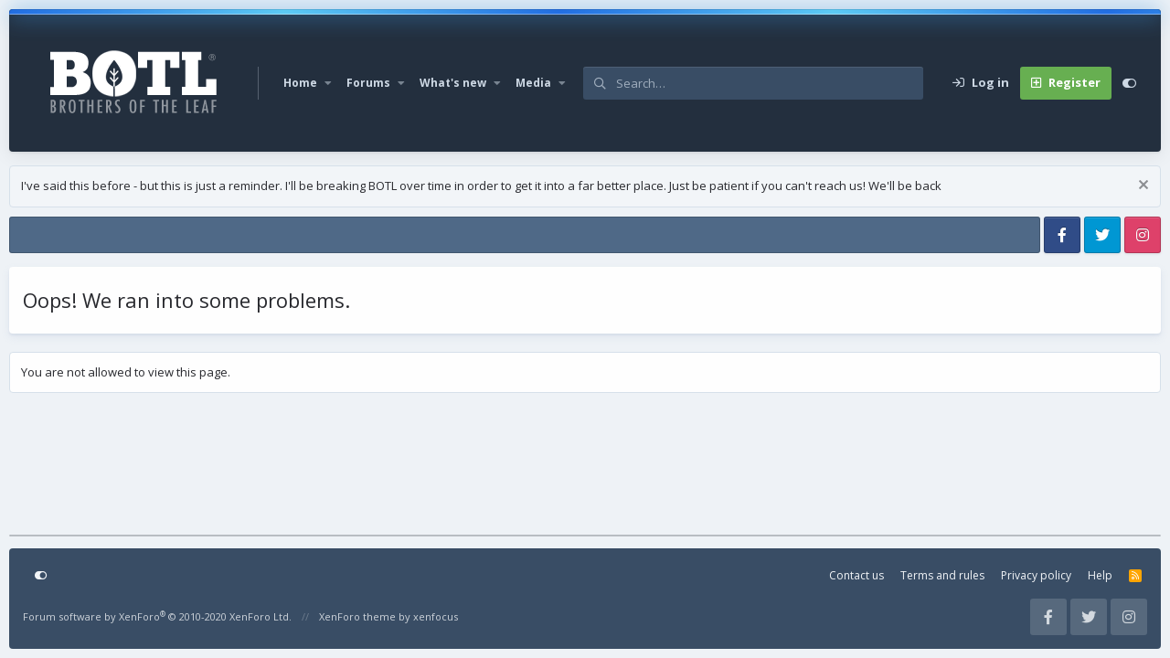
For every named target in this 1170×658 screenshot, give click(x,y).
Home (300, 82)
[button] (328, 83)
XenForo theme (357, 616)
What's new (453, 82)
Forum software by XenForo (157, 616)
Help (1100, 575)
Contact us (856, 575)
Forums (368, 82)
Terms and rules (942, 575)
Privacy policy (1036, 575)
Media (533, 82)
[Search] (769, 83)
